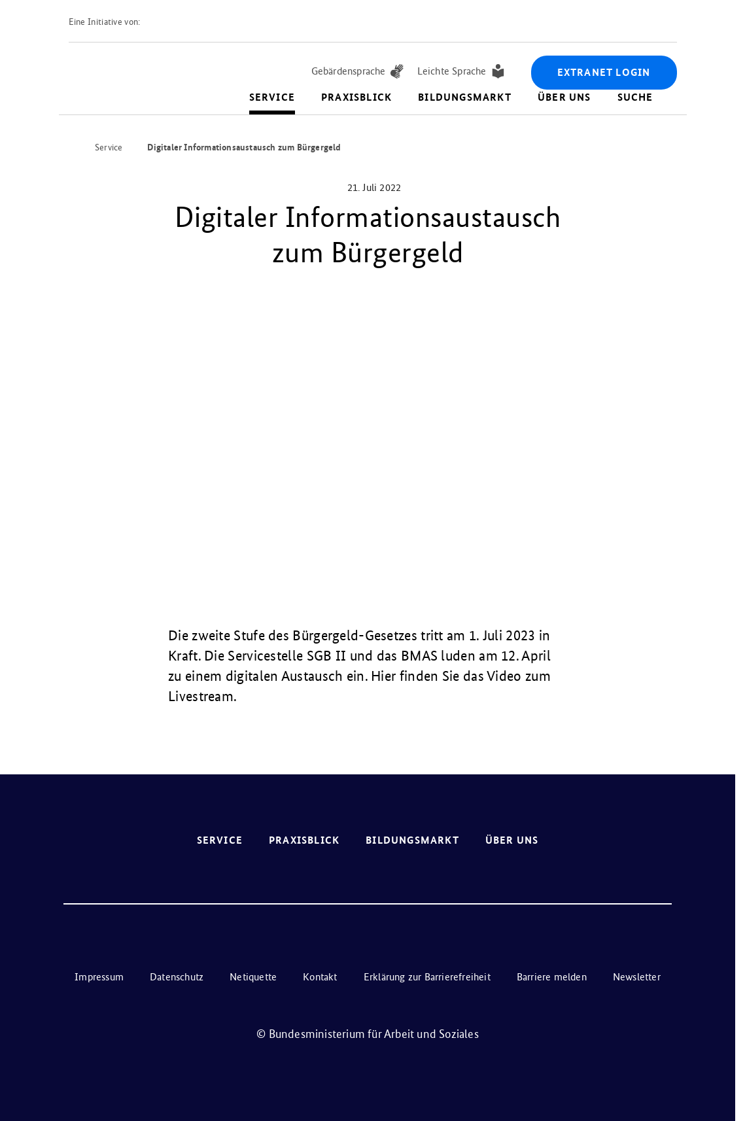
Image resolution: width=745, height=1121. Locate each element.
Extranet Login (604, 72)
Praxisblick (356, 97)
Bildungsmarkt (464, 97)
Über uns (564, 97)
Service (272, 97)
